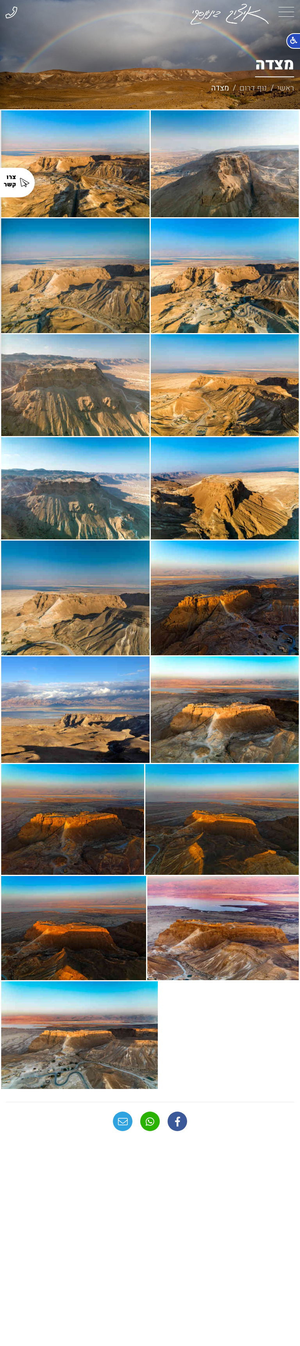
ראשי (285, 88)
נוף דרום (253, 88)
